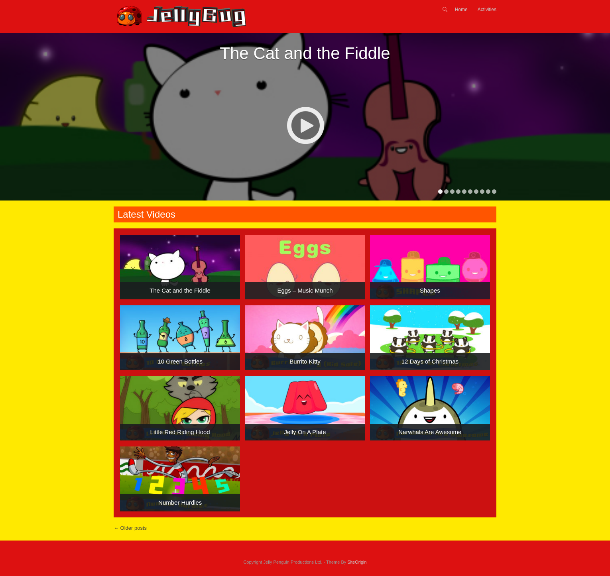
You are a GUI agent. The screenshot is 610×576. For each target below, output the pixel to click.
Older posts (130, 528)
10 (494, 191)
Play (305, 125)
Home (461, 9)
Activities (487, 9)
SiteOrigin (356, 562)
